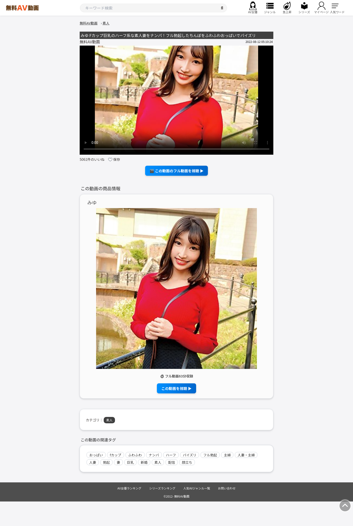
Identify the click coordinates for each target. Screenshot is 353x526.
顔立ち (187, 462)
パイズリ (190, 454)
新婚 (144, 462)
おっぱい (96, 454)
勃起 (106, 462)
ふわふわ (135, 454)
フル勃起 (210, 454)
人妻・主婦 (246, 454)
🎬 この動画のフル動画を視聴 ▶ (177, 170)
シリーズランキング (162, 488)
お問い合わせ (227, 488)
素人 (109, 420)
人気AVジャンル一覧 (196, 488)
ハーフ (171, 454)
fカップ (115, 454)
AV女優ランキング (129, 488)
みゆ (92, 202)
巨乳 (130, 462)
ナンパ (154, 454)
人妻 (92, 462)
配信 (171, 462)
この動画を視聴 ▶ (176, 388)
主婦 (227, 454)
